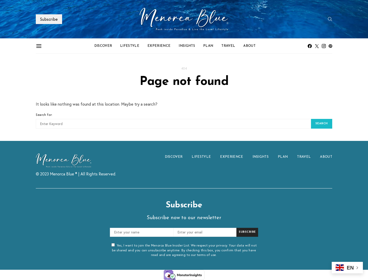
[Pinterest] (330, 46)
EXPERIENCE (158, 46)
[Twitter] (317, 46)
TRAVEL (228, 46)
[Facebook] (310, 46)
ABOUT (249, 46)
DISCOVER (103, 46)
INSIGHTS (187, 46)
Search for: (44, 115)
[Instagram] (324, 46)
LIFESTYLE (129, 46)
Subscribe (49, 19)
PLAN (208, 46)
